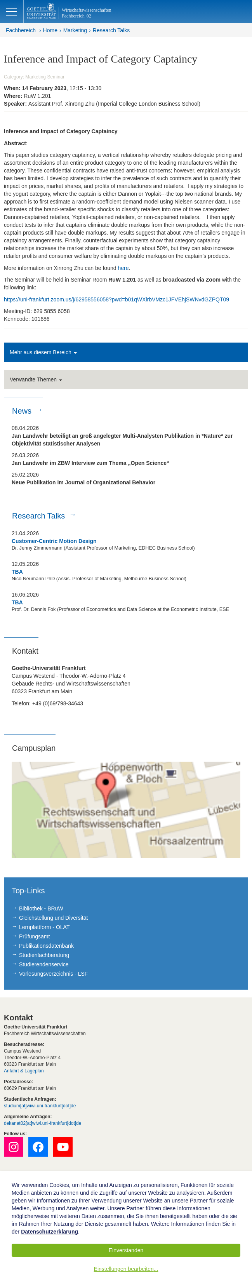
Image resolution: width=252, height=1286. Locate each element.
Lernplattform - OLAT (44, 927)
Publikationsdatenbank (46, 946)
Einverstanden (126, 1250)
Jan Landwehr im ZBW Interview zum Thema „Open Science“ (90, 463)
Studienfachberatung (44, 955)
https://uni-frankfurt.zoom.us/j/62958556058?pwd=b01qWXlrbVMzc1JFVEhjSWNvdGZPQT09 (116, 299)
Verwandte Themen (36, 379)
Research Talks (111, 30)
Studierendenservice (44, 964)
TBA (17, 572)
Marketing (75, 30)
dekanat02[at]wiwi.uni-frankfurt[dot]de (42, 1123)
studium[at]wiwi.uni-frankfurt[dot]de (40, 1106)
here (123, 268)
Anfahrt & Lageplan (24, 1071)
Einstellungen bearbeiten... (126, 1269)
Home (50, 30)
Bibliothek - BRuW (41, 908)
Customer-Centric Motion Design (54, 541)
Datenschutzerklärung (49, 1232)
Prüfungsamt (34, 936)
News (23, 411)
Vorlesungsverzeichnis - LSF (53, 974)
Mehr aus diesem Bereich (43, 352)
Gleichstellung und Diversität (53, 918)
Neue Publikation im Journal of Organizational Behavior (83, 482)
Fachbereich (21, 30)
